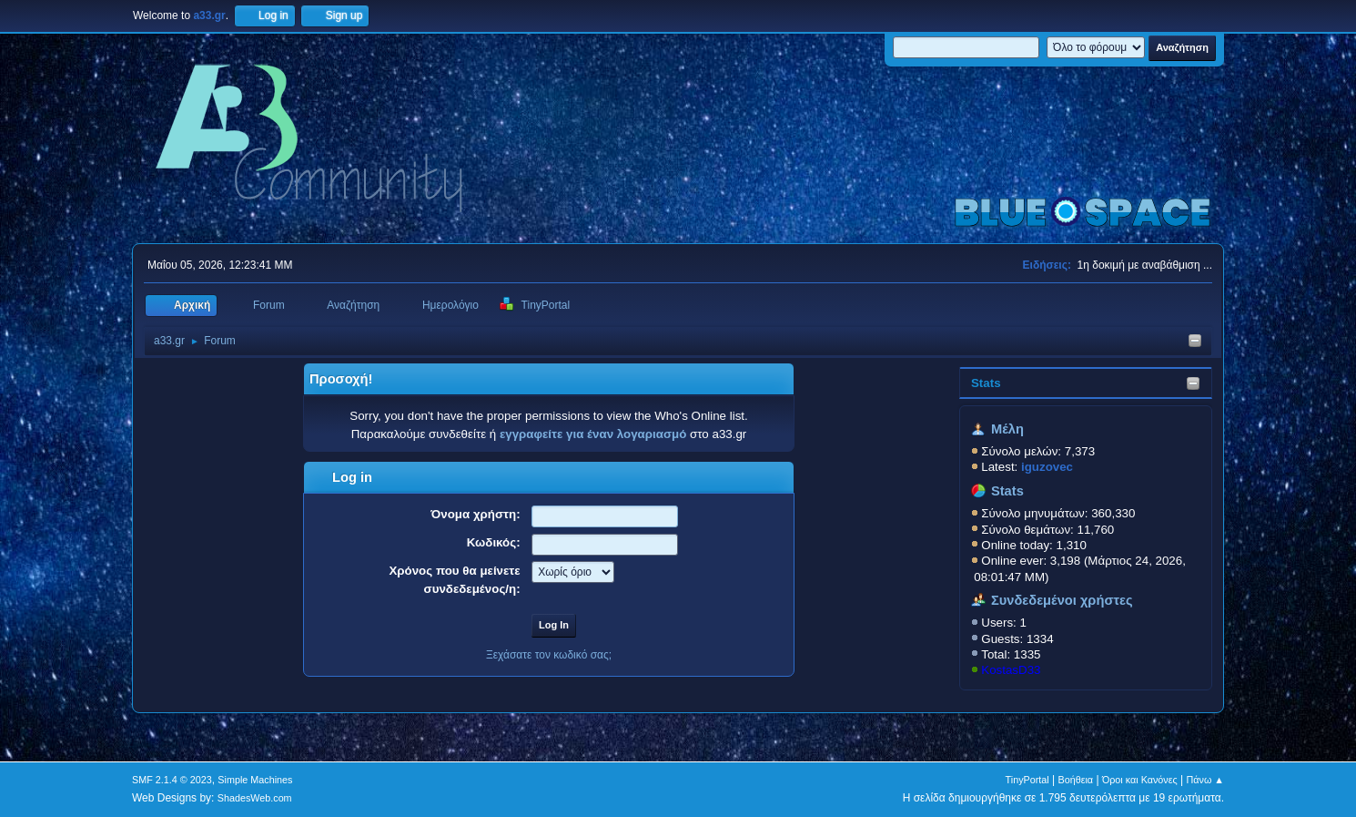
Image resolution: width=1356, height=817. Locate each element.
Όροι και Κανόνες (1140, 779)
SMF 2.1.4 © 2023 (172, 779)
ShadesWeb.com (255, 797)
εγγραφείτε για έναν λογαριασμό (593, 434)
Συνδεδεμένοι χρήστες (1062, 600)
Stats (986, 383)
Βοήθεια (1075, 779)
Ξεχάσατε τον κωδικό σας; (549, 654)
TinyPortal (1027, 779)
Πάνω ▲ (1206, 779)
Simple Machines (255, 779)
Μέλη (1007, 429)
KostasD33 (1010, 670)
